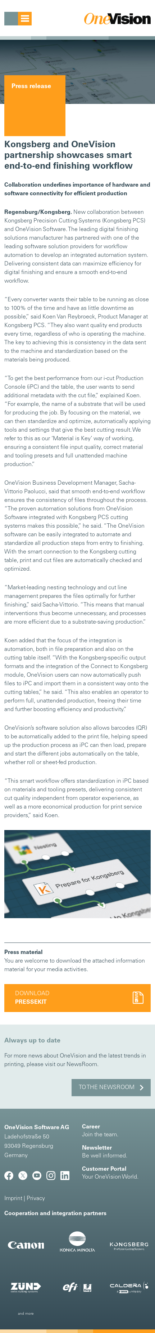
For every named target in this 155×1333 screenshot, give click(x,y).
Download (32, 998)
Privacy (36, 1199)
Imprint (13, 1199)
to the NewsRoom (107, 1087)
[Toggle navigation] (18, 18)
